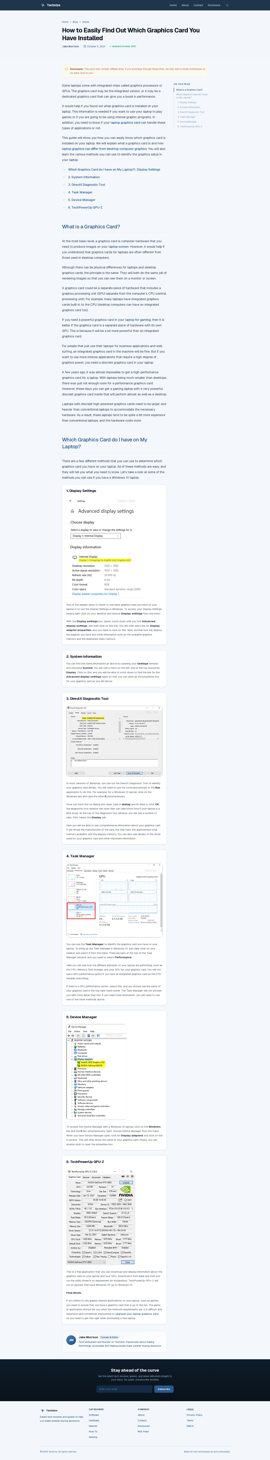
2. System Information (84, 177)
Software (94, 1415)
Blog (75, 21)
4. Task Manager (80, 192)
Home (173, 5)
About (185, 5)
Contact (198, 5)
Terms (190, 1420)
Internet (93, 1426)
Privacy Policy (195, 1415)
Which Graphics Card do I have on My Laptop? (101, 169)
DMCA (190, 1426)
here (141, 1276)
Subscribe (164, 1389)
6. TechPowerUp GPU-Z (85, 207)
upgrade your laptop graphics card (137, 1313)
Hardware (94, 1420)
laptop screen (119, 247)
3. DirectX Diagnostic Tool (86, 185)
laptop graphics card (125, 123)
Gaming (93, 1437)
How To (93, 1431)
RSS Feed (143, 1431)
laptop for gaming (138, 320)
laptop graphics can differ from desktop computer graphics (104, 149)
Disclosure (214, 5)
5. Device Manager (81, 200)
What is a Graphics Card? (91, 226)
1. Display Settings (147, 169)
